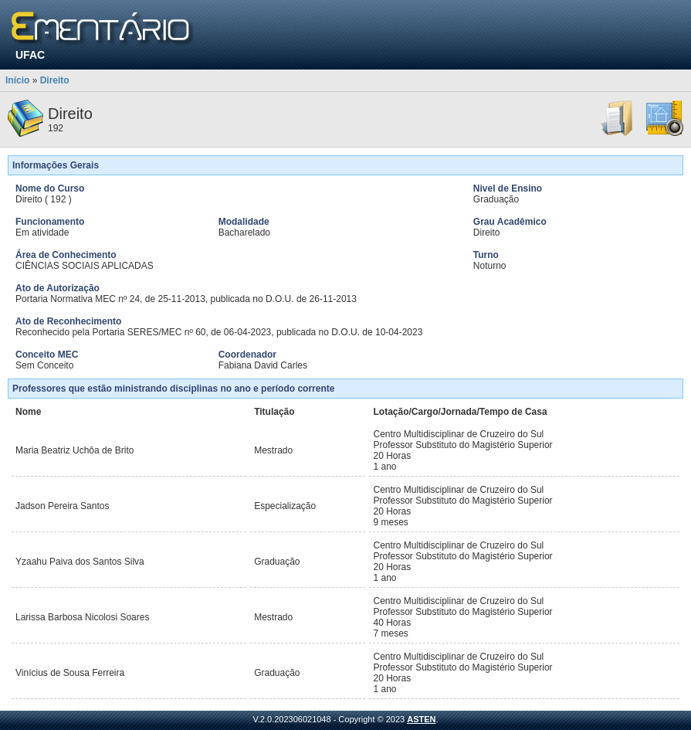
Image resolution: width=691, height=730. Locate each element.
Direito (54, 80)
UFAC (30, 55)
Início (17, 80)
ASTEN (421, 719)
